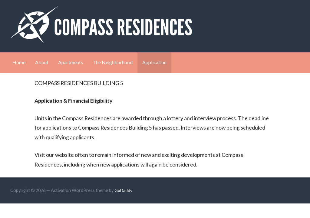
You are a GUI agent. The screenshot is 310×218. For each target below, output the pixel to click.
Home (18, 62)
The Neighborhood (113, 62)
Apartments (70, 62)
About (41, 62)
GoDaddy (123, 190)
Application (154, 62)
